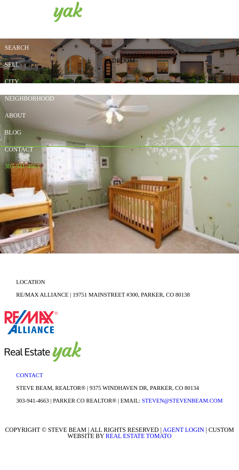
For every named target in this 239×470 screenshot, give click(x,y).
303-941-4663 (32, 401)
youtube (175, 11)
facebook (146, 11)
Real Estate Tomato (138, 436)
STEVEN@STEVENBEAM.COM (182, 401)
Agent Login (183, 429)
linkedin (161, 11)
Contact (29, 375)
